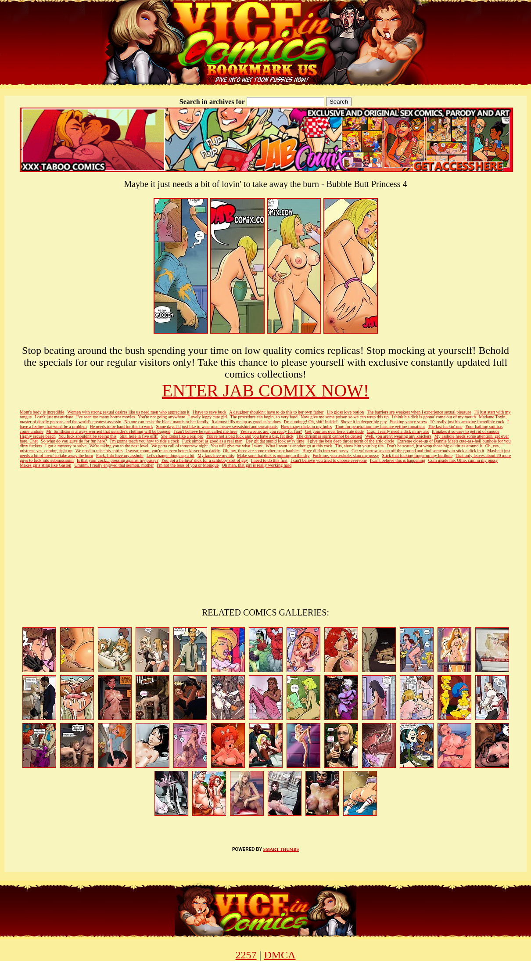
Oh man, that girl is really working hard (256, 465)
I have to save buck (209, 412)
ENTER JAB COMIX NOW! (265, 390)
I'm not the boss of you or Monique (188, 465)
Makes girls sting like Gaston (45, 465)
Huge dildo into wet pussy (325, 450)
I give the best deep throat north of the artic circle (351, 441)
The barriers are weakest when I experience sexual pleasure (419, 412)
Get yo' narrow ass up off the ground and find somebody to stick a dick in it (418, 450)
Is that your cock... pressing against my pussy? (117, 460)
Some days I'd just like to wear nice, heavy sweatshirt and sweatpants (216, 426)
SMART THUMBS (281, 849)
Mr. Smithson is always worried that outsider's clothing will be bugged (109, 431)
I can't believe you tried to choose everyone (329, 460)
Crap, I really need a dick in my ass (398, 431)
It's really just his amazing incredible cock (467, 421)
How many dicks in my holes (306, 426)
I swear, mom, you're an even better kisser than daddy (173, 450)
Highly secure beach (38, 436)
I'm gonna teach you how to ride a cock (144, 441)
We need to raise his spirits (98, 450)
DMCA (279, 955)
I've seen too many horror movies (105, 416)
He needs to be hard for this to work (121, 426)
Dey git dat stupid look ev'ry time (274, 441)
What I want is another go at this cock (299, 445)
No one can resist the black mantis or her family (166, 421)
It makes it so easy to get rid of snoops (465, 431)
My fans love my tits (215, 455)
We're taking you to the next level (119, 445)
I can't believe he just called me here (205, 431)
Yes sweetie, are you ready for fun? (271, 431)
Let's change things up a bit (170, 455)
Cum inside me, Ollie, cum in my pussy (463, 460)
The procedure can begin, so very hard (264, 416)
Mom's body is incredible (42, 412)
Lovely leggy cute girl (207, 416)
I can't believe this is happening (397, 460)
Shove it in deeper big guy (364, 421)
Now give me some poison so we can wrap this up (345, 416)
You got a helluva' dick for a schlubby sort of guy (204, 460)
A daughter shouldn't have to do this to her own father (276, 412)
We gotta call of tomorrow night (179, 445)
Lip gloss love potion (345, 412)
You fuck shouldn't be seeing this (87, 436)
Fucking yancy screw (408, 421)
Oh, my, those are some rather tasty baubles (261, 450)
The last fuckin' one (445, 426)
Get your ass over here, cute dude (334, 431)
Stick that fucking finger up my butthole (417, 455)
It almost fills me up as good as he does (246, 421)
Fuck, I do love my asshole (120, 455)
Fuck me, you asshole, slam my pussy (345, 455)
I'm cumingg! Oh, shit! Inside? (311, 421)
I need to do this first (269, 460)
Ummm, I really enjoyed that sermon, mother (114, 465)
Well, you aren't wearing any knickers (398, 436)
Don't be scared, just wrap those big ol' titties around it (434, 445)
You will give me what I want (236, 445)
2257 (246, 955)
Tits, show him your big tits (359, 445)
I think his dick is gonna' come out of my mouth (433, 416)
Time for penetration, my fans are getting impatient (380, 426)
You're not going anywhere (161, 416)
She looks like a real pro (182, 436)
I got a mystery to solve (65, 445)
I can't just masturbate (54, 416)
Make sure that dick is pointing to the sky (273, 455)
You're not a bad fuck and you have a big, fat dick (250, 436)
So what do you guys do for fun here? (74, 441)
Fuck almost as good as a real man (212, 441)
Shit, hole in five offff (138, 436)
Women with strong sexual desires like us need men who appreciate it (128, 412)
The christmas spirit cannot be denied (329, 436)
